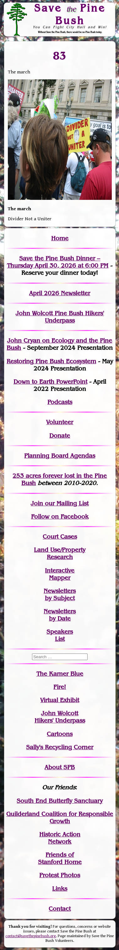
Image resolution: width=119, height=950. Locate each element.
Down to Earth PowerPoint (50, 381)
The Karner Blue (59, 673)
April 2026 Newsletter (59, 293)
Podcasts (59, 402)
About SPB (60, 767)
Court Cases (60, 536)
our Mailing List (66, 503)
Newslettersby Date (60, 615)
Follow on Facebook (60, 516)
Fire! (59, 687)
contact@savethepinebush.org (30, 936)
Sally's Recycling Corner (59, 747)
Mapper (59, 577)
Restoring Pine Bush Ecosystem (51, 361)
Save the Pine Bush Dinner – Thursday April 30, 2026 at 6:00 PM (57, 262)
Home (59, 238)
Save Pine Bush (70, 14)
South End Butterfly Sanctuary (60, 800)
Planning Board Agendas (59, 455)
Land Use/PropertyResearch (59, 553)
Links (59, 888)
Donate (59, 435)
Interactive (59, 570)
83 (60, 55)
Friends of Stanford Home (60, 858)
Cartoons (60, 734)
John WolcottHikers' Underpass (60, 717)
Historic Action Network (59, 838)
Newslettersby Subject (60, 594)
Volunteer (59, 422)
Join (37, 503)
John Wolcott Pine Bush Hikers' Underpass (60, 317)
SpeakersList (59, 635)
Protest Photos (59, 875)
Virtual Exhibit (59, 700)
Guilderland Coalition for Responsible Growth (59, 817)
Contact (60, 908)
